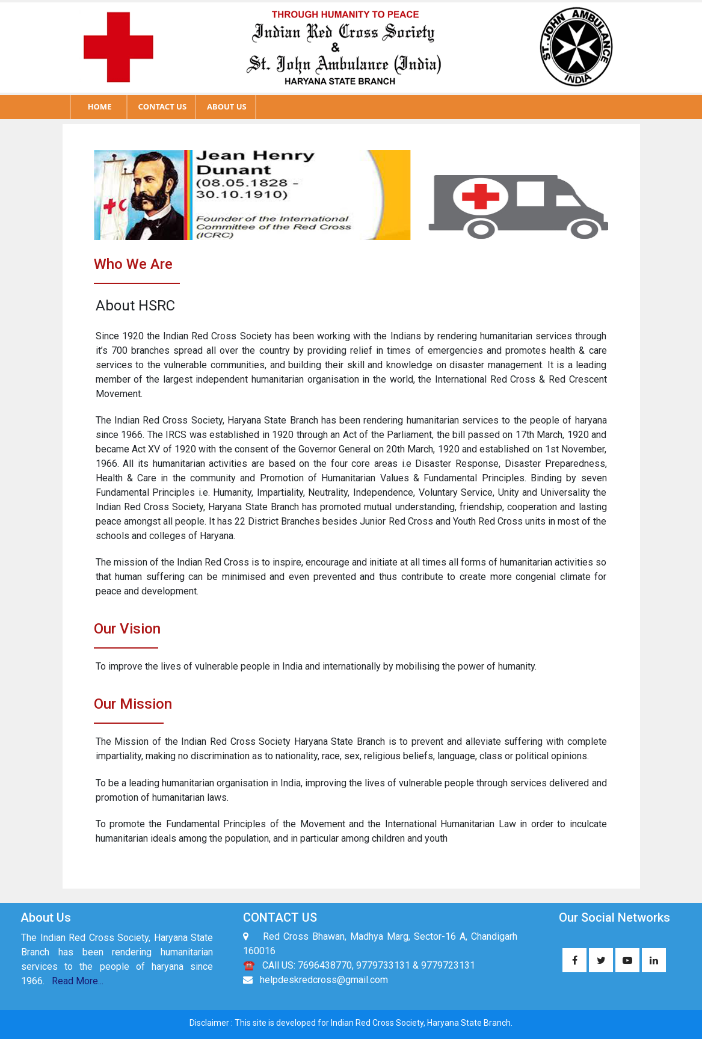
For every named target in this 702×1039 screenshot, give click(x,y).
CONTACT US (162, 106)
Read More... (77, 981)
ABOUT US (227, 106)
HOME (100, 106)
